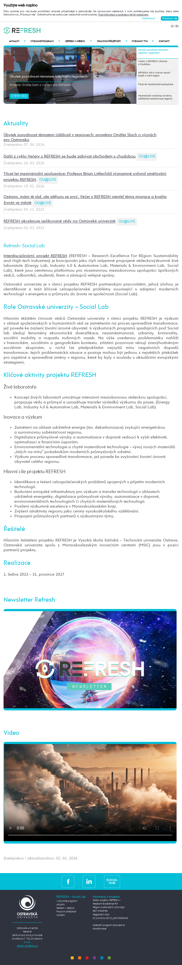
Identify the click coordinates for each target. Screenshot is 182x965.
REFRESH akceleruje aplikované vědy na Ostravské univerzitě (60, 221)
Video (11, 733)
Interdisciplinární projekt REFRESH (35, 256)
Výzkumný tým (142, 41)
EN (176, 26)
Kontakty (164, 41)
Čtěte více (19, 96)
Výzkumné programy (45, 41)
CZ (172, 26)
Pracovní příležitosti (112, 41)
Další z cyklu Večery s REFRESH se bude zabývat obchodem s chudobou (70, 156)
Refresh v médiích (78, 41)
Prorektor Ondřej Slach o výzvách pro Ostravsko (40, 85)
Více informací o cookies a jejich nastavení (123, 14)
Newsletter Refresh (29, 600)
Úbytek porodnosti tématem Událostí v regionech (48, 76)
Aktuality (17, 41)
